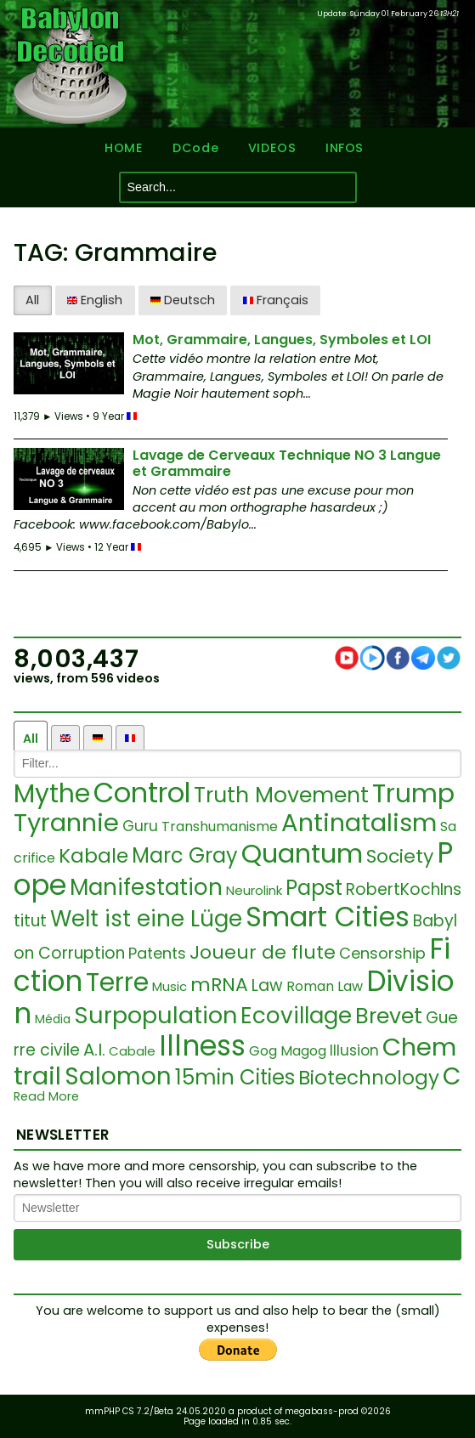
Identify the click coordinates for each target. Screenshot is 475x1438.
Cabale (132, 1051)
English (94, 300)
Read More (46, 1097)
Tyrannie (66, 823)
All (32, 300)
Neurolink (254, 890)
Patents (157, 953)
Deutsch (182, 300)
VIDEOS (272, 148)
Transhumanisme (219, 826)
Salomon (118, 1076)
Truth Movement (281, 795)
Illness (202, 1046)
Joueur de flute (262, 952)
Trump (413, 794)
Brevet (388, 1016)
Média (53, 1019)
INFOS (344, 148)
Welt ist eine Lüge (146, 918)
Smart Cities (328, 916)
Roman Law (324, 986)
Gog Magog (287, 1051)
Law (267, 985)
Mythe (52, 794)
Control (141, 792)
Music (169, 986)
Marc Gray (185, 855)
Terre (117, 982)
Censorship (382, 953)
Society (399, 856)
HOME (124, 148)
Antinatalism (359, 823)
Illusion (354, 1050)
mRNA (219, 984)
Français (275, 300)
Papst (314, 888)
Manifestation (146, 887)
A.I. (94, 1050)
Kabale (93, 855)
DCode (195, 148)
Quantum (302, 853)
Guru (140, 826)
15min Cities (235, 1077)
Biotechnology (368, 1077)
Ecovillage (296, 1015)
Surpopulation (155, 1015)
